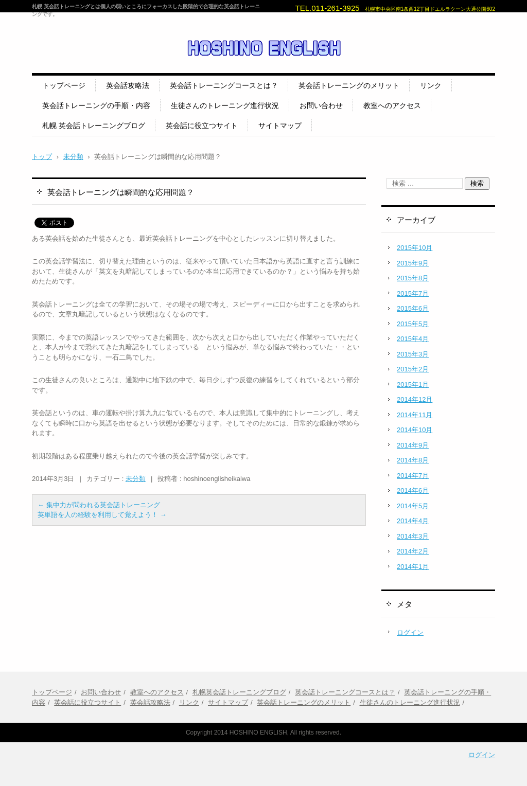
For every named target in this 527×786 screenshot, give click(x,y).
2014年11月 (414, 415)
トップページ (63, 85)
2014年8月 (413, 460)
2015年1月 (413, 384)
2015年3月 (413, 354)
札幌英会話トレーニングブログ (239, 692)
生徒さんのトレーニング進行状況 (225, 105)
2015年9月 (413, 263)
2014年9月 (413, 445)
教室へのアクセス (392, 105)
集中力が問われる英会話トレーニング (99, 505)
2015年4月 (413, 339)
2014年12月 (414, 399)
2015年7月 (413, 293)
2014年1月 (413, 566)
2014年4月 (413, 521)
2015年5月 (413, 324)
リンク (431, 85)
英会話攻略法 (127, 85)
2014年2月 (413, 551)
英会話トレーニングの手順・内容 (96, 105)
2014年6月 (413, 490)
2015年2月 (413, 369)
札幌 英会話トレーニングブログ (93, 125)
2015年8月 (413, 278)
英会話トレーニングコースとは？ (224, 85)
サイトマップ (280, 125)
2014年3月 (413, 536)
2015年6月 (413, 308)
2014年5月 (413, 506)
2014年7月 (413, 475)
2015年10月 (414, 248)
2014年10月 (414, 430)
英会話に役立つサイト (202, 125)
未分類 (136, 479)
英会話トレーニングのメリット (348, 85)
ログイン (410, 632)
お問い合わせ (321, 105)
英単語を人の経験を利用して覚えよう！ (102, 515)
